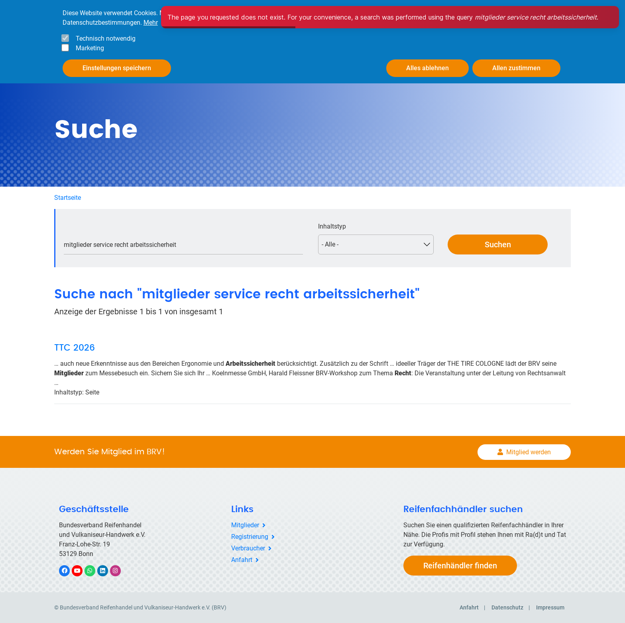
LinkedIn (106, 571)
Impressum (550, 607)
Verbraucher (248, 548)
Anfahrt (241, 560)
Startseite (67, 197)
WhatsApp (93, 571)
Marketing (90, 48)
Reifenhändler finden (460, 565)
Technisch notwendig (106, 38)
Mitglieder (245, 525)
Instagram (119, 571)
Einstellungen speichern (117, 68)
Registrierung (249, 536)
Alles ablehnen (427, 68)
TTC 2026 (74, 347)
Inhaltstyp (332, 226)
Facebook (68, 571)
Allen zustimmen (516, 68)
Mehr (150, 22)
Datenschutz (507, 607)
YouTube (82, 571)
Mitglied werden (528, 452)
